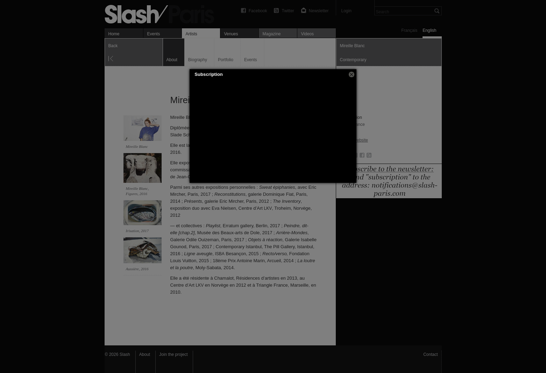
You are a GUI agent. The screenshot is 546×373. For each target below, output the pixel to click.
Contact (430, 354)
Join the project (173, 354)
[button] (351, 74)
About (144, 354)
